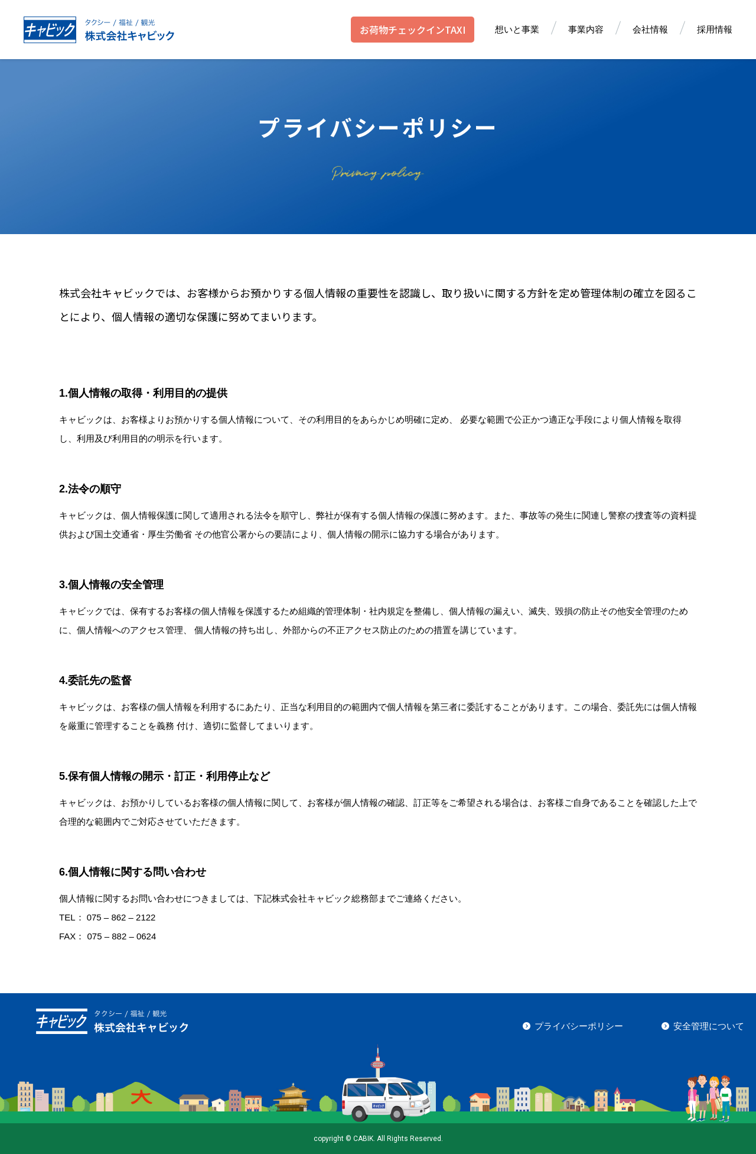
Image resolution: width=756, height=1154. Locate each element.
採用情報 (714, 29)
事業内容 (586, 29)
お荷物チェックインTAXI (412, 29)
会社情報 (650, 29)
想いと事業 (517, 29)
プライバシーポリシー (579, 1026)
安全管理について (708, 1026)
